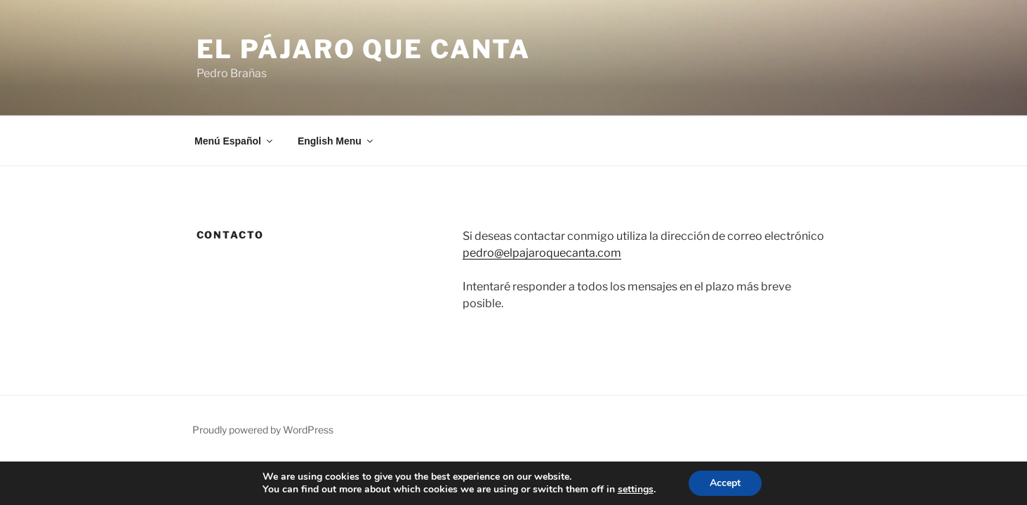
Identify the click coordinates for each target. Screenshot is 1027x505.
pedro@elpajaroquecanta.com (542, 253)
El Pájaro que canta (364, 49)
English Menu (336, 141)
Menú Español (234, 141)
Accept (725, 483)
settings (636, 489)
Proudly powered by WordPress (262, 430)
